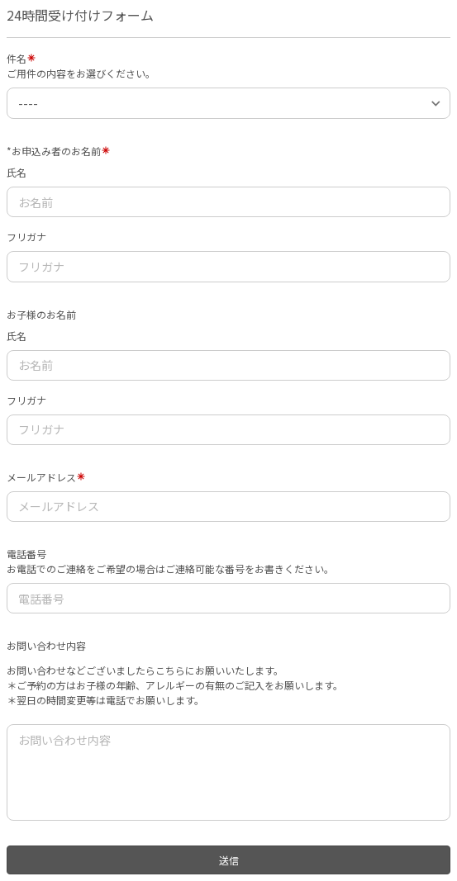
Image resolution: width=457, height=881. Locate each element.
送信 (229, 860)
